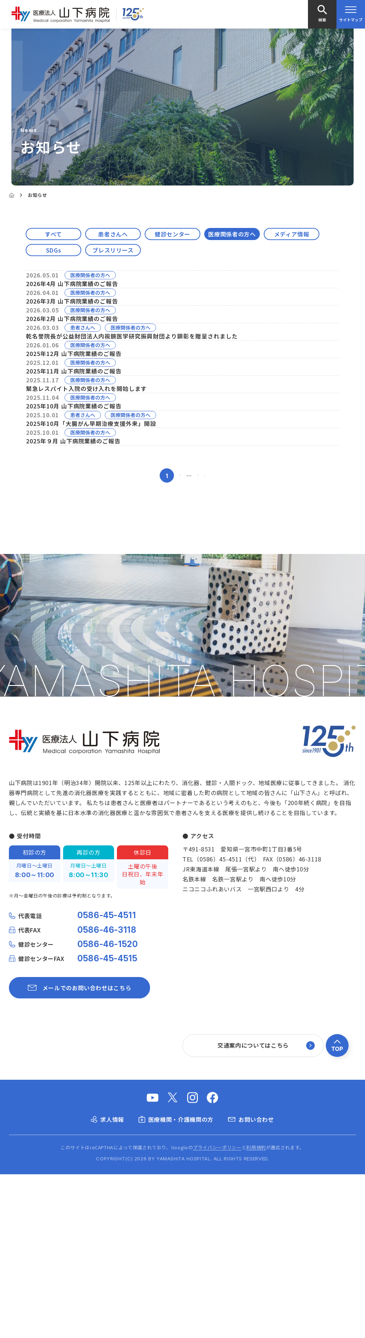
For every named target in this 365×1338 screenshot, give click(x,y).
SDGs (53, 250)
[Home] (11, 195)
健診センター (172, 234)
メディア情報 (291, 234)
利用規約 (256, 1311)
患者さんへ (113, 234)
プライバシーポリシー (217, 1311)
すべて (53, 234)
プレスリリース (112, 250)
